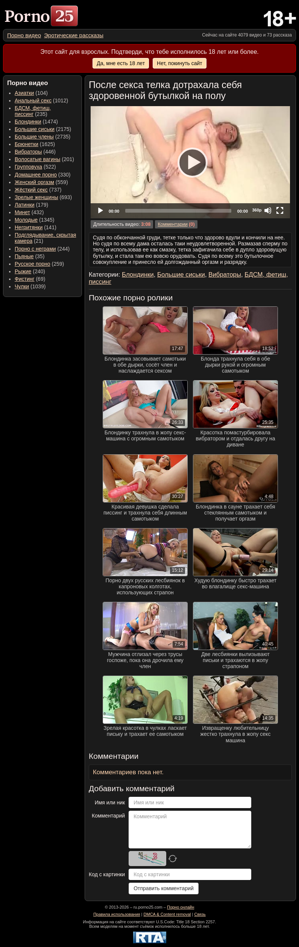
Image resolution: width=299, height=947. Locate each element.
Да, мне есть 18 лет (121, 63)
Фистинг (25, 279)
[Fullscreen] (279, 210)
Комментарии (172, 224)
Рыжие (23, 271)
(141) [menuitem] (35, 227)
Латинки (25, 205)
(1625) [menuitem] (35, 144)
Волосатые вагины (37, 159)
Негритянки (28, 227)
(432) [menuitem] (29, 212)
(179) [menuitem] (31, 205)
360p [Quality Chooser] (256, 210)
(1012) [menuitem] (41, 100)
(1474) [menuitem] (36, 122)
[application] (190, 162)
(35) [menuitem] (29, 256)
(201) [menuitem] (44, 159)
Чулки (22, 286)
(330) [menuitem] (43, 175)
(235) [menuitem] (33, 111)
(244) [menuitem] (42, 249)
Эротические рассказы (73, 35)
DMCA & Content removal (167, 914)
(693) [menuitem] (43, 197)
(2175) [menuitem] (43, 129)
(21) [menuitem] (45, 238)
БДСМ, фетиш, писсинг (33, 111)
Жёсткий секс (31, 190)
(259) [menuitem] (39, 264)
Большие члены (34, 137)
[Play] (190, 162)
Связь (199, 914)
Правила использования (116, 914)
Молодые (26, 220)
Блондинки (28, 122)
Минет (22, 212)
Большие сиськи (35, 129)
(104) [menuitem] (31, 93)
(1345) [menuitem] (34, 220)
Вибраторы (28, 152)
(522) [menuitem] (35, 167)
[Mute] (267, 210)
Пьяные (24, 256)
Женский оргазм (34, 182)
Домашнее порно (36, 175)
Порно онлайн (180, 907)
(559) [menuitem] (41, 182)
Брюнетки (26, 144)
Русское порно (32, 264)
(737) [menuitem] (38, 190)
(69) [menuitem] (30, 279)
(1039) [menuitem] (30, 286)
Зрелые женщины (36, 197)
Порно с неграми (35, 249)
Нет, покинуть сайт (179, 63)
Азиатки (24, 93)
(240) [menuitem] (30, 271)
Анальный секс (33, 100)
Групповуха (28, 167)
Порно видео (24, 35)
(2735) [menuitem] (42, 137)
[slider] (178, 211)
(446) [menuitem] (35, 152)
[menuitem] (24, 35)
